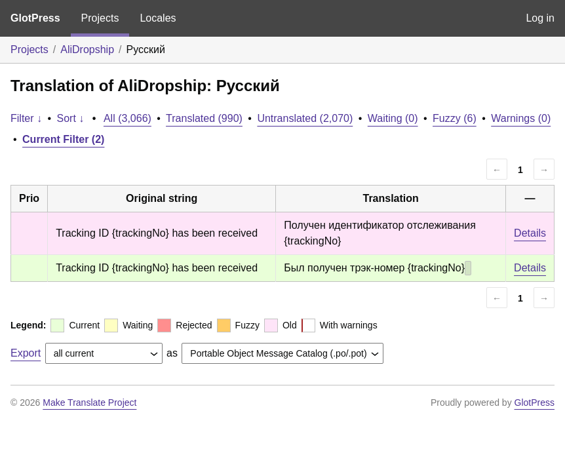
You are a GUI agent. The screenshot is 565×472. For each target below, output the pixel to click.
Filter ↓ (26, 118)
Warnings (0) (521, 118)
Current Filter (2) (63, 139)
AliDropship (87, 49)
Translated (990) (204, 118)
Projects (100, 18)
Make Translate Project (89, 402)
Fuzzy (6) (455, 118)
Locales (158, 18)
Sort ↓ (71, 118)
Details (530, 233)
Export (25, 353)
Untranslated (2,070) (305, 118)
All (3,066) (127, 118)
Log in (540, 18)
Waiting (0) (393, 118)
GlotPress (35, 18)
